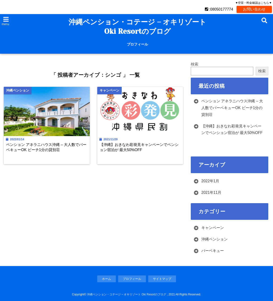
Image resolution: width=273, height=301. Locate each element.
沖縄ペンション (214, 239)
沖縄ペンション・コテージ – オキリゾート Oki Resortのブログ (138, 26)
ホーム (106, 279)
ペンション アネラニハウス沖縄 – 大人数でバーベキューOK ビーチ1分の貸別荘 (46, 147)
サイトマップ (162, 279)
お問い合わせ (254, 9)
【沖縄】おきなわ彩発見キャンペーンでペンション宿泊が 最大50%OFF (139, 147)
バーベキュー (212, 251)
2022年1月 (210, 181)
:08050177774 (219, 9)
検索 (194, 64)
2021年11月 (211, 192)
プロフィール (137, 44)
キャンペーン (212, 228)
